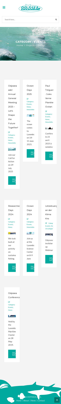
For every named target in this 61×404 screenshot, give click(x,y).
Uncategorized (50, 229)
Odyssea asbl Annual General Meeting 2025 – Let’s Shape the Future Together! (13, 106)
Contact (41, 401)
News (10, 140)
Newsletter (12, 143)
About (26, 401)
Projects (30, 45)
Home (20, 45)
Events (10, 138)
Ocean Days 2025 (30, 89)
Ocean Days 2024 (30, 210)
